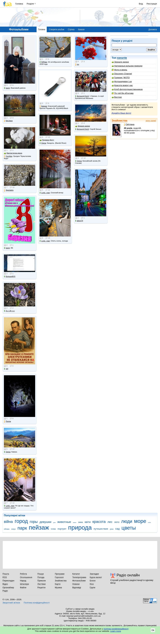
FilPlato (43, 62)
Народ (23, 580)
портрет (62, 528)
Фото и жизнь (119, 70)
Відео (5, 584)
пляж (53, 529)
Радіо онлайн (128, 575)
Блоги (92, 580)
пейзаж (39, 527)
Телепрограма (79, 577)
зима (80, 522)
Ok (153, 630)
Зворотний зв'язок (11, 602)
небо (149, 522)
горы (34, 522)
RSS (4, 577)
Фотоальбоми (79, 580)
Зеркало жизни (120, 62)
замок (74, 522)
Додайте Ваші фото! (121, 113)
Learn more (115, 631)
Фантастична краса (13, 153)
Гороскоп (59, 577)
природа (80, 527)
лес (110, 522)
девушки (45, 522)
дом (54, 522)
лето (116, 522)
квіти (88, 522)
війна (8, 522)
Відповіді (76, 587)
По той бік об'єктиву (123, 93)
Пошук (40, 574)
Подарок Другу (47, 140)
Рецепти (41, 587)
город (21, 521)
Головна (19, 4)
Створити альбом (56, 29)
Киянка (43, 106)
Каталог (76, 574)
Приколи (41, 580)
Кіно (92, 584)
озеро (13, 529)
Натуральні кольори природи (127, 66)
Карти (57, 584)
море (140, 521)
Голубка (8, 156)
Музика (58, 587)
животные (64, 522)
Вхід (141, 4)
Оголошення (26, 577)
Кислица (8, 121)
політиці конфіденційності (115, 629)
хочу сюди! (151, 120)
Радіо (5, 591)
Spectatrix (8, 190)
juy (77, 64)
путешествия (101, 528)
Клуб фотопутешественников (127, 89)
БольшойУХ (9, 276)
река (111, 529)
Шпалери (24, 584)
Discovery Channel (122, 73)
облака (6, 529)
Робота (23, 574)
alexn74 (79, 221)
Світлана (129, 124)
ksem (7, 88)
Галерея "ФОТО (121, 77)
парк (22, 528)
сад (117, 528)
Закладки (94, 574)
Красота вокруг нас (122, 85)
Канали (81, 29)
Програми (59, 574)
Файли (23, 587)
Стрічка (71, 29)
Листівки (41, 584)
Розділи (30, 4)
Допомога (152, 29)
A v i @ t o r (9, 311)
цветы (129, 528)
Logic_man (9, 506)
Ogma (7, 452)
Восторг (117, 97)
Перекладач (8, 580)
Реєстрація (152, 4)
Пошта (5, 574)
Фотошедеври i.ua (122, 81)
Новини (76, 584)
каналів (122, 57)
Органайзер (8, 587)
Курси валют (96, 577)
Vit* (6, 369)
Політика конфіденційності (37, 602)
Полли (7, 421)
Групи (92, 587)
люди (126, 521)
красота (99, 522)
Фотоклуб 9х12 (82, 96)
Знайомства (119, 120)
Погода (40, 577)
